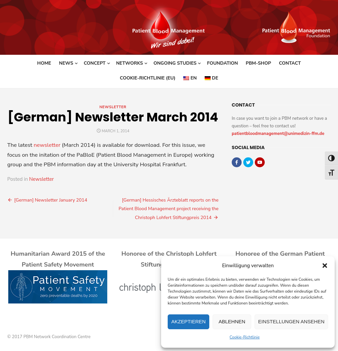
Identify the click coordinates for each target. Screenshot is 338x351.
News (66, 63)
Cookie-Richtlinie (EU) (147, 78)
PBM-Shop (258, 63)
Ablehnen (232, 321)
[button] (324, 265)
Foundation (222, 63)
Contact (290, 63)
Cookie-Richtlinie (244, 337)
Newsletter (112, 107)
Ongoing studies (175, 63)
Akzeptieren (188, 321)
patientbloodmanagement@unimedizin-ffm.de (278, 134)
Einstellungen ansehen (291, 321)
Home (44, 63)
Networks (129, 63)
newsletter (47, 145)
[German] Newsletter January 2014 (50, 200)
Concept (95, 63)
